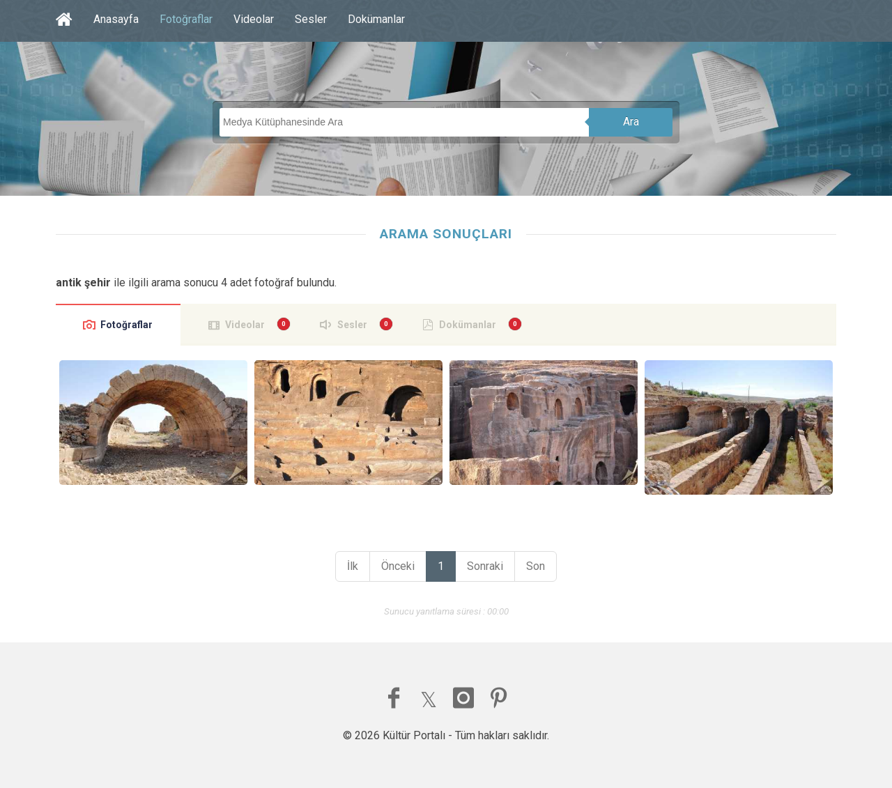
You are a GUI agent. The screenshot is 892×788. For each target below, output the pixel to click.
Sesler (311, 19)
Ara (631, 121)
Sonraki (485, 566)
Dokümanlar (376, 19)
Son (535, 566)
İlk (352, 566)
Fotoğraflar (186, 19)
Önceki (398, 566)
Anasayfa (116, 19)
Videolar (253, 19)
